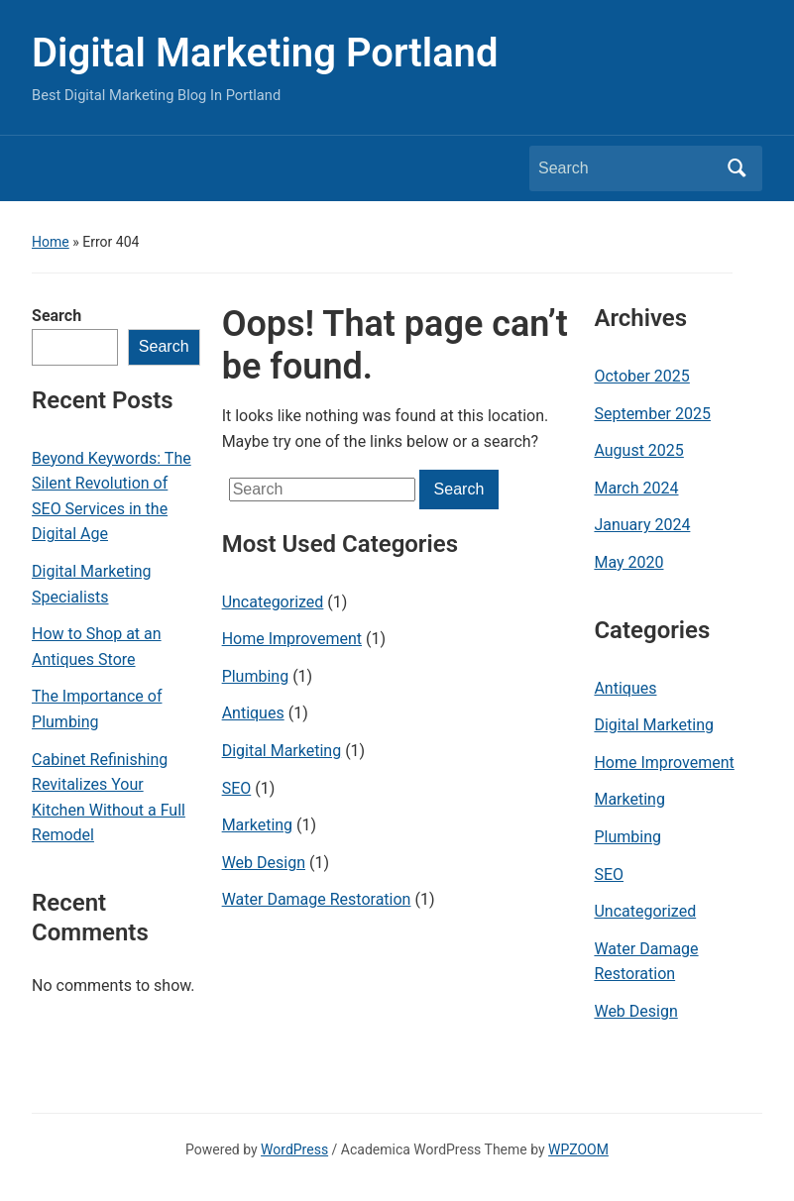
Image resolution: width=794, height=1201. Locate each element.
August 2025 (638, 450)
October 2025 (641, 376)
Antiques (253, 713)
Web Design (263, 862)
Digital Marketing (282, 750)
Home (50, 242)
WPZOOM (578, 1149)
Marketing (257, 825)
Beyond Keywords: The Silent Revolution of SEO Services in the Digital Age (111, 496)
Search (56, 315)
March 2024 (636, 488)
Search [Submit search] (737, 168)
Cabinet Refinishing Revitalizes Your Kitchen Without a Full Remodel (108, 797)
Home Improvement (292, 638)
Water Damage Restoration (316, 899)
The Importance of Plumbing (97, 709)
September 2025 (652, 413)
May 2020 (628, 562)
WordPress (294, 1149)
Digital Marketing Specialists (92, 584)
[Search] (627, 168)
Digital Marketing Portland (265, 53)
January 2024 (642, 524)
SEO (237, 788)
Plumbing (255, 676)
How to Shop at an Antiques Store (97, 646)
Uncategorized (273, 602)
